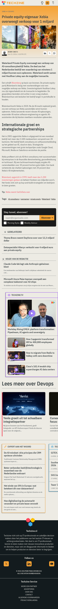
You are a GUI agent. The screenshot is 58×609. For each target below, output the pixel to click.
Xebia (53, 199)
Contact (29, 594)
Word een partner (29, 586)
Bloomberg (16, 82)
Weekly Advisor (30, 223)
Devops (11, 11)
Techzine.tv (17, 295)
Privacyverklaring (29, 600)
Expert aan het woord (19, 446)
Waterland (46, 199)
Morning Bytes (13, 223)
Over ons (29, 592)
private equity (35, 199)
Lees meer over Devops (28, 383)
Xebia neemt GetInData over (18, 192)
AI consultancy (13, 199)
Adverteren (29, 589)
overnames (25, 199)
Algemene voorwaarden (29, 597)
